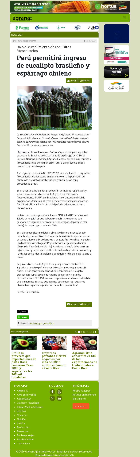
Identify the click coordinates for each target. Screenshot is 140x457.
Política (21, 423)
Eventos (21, 410)
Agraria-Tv (22, 390)
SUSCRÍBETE (81, 406)
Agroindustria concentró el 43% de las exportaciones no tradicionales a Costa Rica (84, 360)
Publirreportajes (25, 435)
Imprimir (85, 80)
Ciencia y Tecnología (28, 402)
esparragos (36, 323)
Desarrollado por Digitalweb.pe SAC (54, 454)
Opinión (21, 419)
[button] (79, 332)
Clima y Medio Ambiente (30, 406)
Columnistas (23, 443)
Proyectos (22, 431)
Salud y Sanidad (25, 439)
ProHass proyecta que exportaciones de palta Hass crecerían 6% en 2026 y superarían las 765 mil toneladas (23, 365)
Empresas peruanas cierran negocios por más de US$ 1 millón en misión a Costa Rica (54, 360)
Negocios (16, 35)
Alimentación (24, 398)
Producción (23, 427)
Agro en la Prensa (26, 394)
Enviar (71, 80)
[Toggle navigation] (124, 17)
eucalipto (49, 323)
